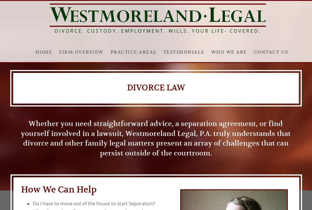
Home (43, 52)
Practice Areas (133, 52)
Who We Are (229, 52)
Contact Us (271, 52)
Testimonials (183, 52)
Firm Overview (81, 52)
